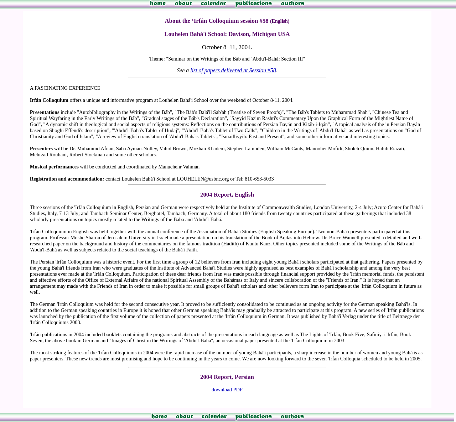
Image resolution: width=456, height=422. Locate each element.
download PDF (227, 389)
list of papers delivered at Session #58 (233, 70)
